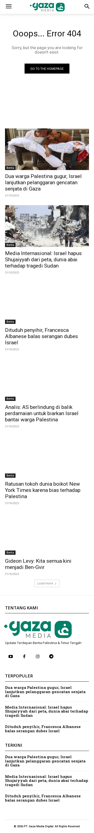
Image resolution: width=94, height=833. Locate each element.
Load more (47, 583)
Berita (10, 168)
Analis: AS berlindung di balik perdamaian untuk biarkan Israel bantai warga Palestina (41, 413)
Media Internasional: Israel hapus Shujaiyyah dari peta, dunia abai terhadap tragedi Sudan (43, 259)
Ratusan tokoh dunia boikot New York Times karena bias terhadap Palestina (42, 490)
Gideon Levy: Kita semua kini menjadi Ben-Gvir (38, 564)
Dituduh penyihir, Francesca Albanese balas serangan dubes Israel (41, 336)
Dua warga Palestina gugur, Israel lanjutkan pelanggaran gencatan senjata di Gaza (43, 182)
